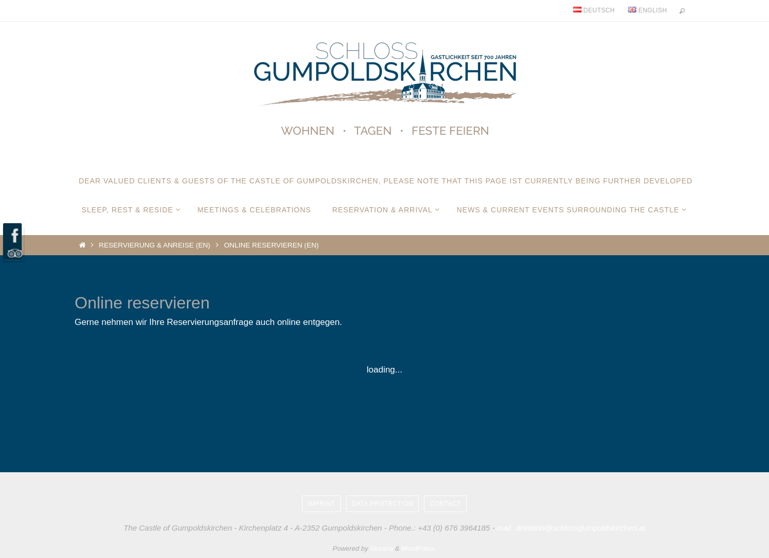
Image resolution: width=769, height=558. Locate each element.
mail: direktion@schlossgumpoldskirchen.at (571, 527)
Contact (445, 503)
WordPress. (418, 548)
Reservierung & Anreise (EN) (154, 245)
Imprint (321, 503)
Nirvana (381, 548)
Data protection (382, 503)
